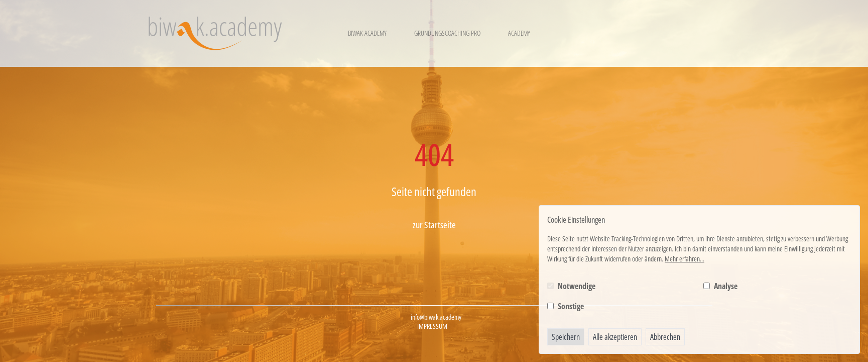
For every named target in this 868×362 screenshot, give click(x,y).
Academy (519, 33)
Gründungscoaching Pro (447, 33)
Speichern (566, 336)
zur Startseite (434, 225)
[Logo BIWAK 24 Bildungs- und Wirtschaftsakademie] (215, 33)
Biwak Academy (367, 33)
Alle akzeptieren (615, 336)
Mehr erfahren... (684, 258)
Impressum (432, 326)
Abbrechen (665, 336)
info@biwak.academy (436, 317)
